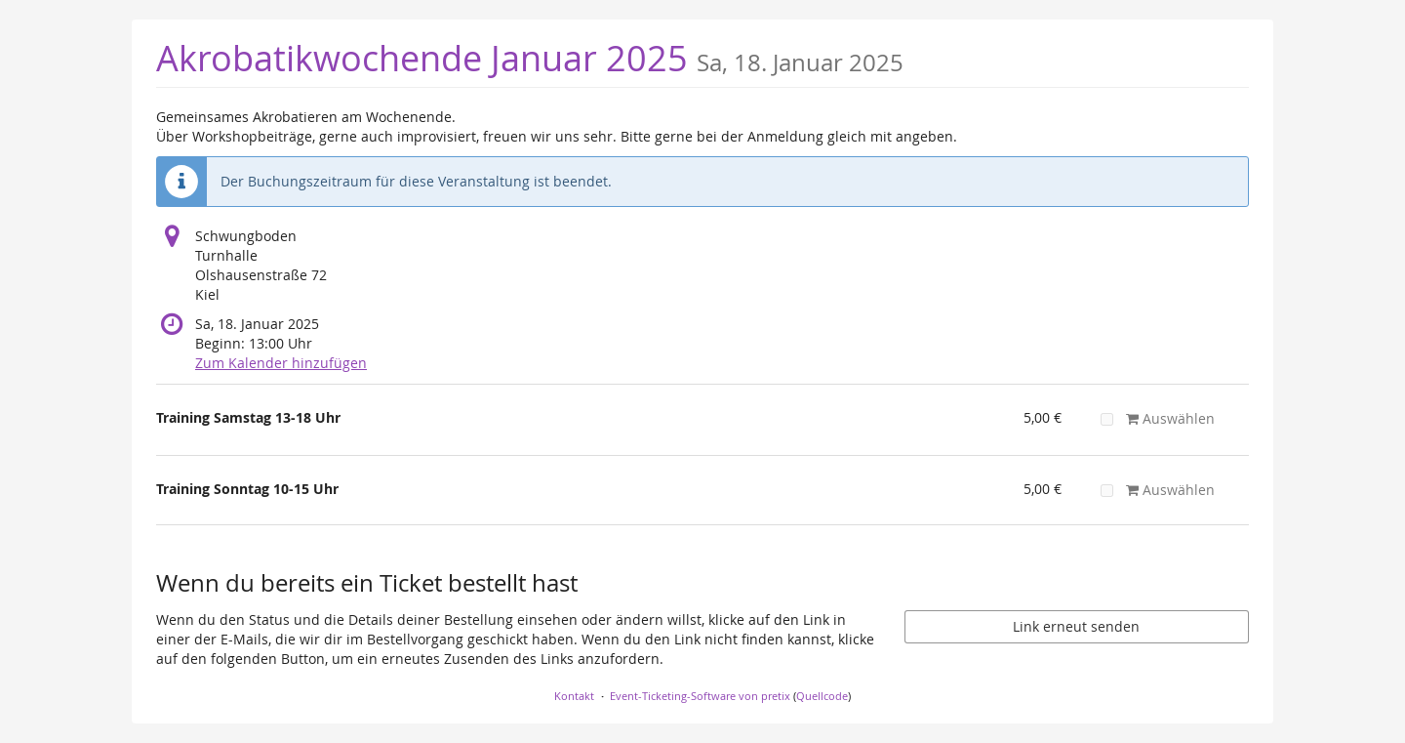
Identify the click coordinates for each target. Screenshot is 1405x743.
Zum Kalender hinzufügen (281, 362)
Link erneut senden (1076, 626)
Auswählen (1157, 418)
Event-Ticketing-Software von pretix (700, 695)
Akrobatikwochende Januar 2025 (529, 58)
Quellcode (822, 695)
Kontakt (574, 695)
